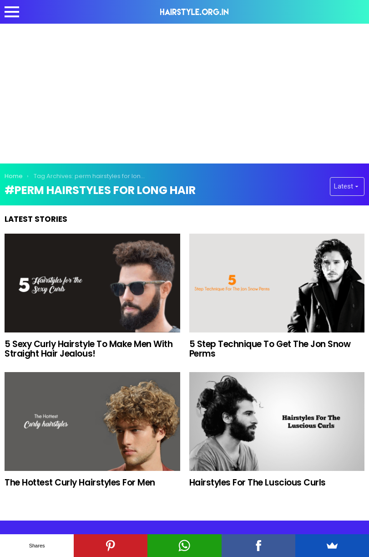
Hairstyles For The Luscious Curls (257, 482)
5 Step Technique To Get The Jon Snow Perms (270, 349)
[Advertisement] (184, 92)
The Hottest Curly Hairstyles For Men (80, 482)
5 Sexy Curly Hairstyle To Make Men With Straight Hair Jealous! (89, 349)
